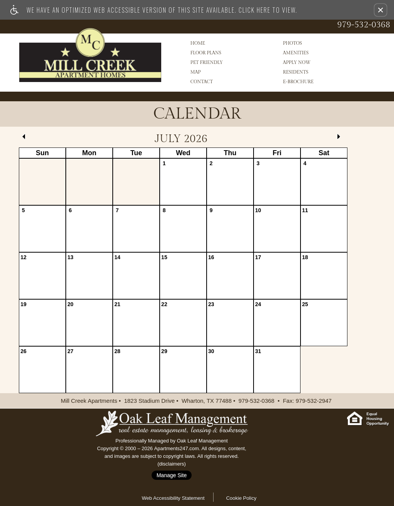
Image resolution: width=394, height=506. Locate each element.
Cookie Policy (241, 498)
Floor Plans (205, 52)
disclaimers (171, 464)
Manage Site (172, 475)
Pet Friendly (206, 62)
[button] (380, 10)
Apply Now (297, 62)
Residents (295, 72)
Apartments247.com (176, 448)
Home (197, 43)
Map (195, 72)
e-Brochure (298, 81)
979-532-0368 (363, 25)
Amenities (296, 52)
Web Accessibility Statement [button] (173, 498)
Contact (201, 81)
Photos (292, 43)
